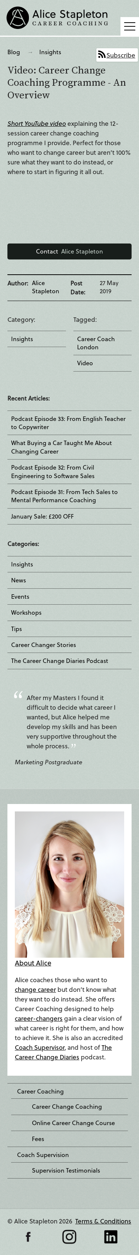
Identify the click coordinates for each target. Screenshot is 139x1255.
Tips (16, 629)
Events (20, 596)
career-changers (39, 1018)
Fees (38, 1139)
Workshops (26, 612)
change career (35, 989)
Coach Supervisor (39, 1047)
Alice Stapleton (69, 251)
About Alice (33, 963)
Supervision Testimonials (66, 1170)
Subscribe (120, 55)
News (18, 580)
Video (85, 363)
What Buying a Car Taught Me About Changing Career (61, 447)
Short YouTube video (36, 123)
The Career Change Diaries (63, 1052)
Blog (13, 52)
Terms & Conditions (103, 1221)
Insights (50, 52)
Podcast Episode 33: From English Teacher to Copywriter (68, 423)
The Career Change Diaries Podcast (59, 661)
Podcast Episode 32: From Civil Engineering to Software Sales (53, 471)
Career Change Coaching (67, 1106)
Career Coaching (40, 1091)
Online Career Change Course (73, 1123)
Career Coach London (96, 343)
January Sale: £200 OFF (42, 516)
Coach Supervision (43, 1155)
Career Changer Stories (43, 645)
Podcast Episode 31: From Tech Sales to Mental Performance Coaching (64, 496)
